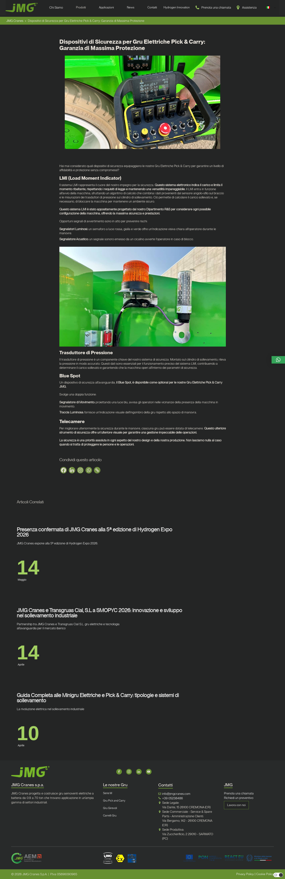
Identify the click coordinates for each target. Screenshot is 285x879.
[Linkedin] (72, 470)
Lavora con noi (236, 805)
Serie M (107, 793)
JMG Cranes (14, 21)
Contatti (152, 7)
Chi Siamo (56, 7)
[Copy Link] (97, 470)
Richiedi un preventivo (238, 798)
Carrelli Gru (109, 815)
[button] (278, 360)
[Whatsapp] (88, 470)
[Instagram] (80, 470)
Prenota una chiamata (216, 7)
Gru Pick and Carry (114, 800)
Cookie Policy (265, 874)
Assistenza (249, 7)
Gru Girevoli (110, 808)
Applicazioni (106, 7)
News (130, 7)
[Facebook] (63, 470)
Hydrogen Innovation (176, 7)
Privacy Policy (245, 874)
